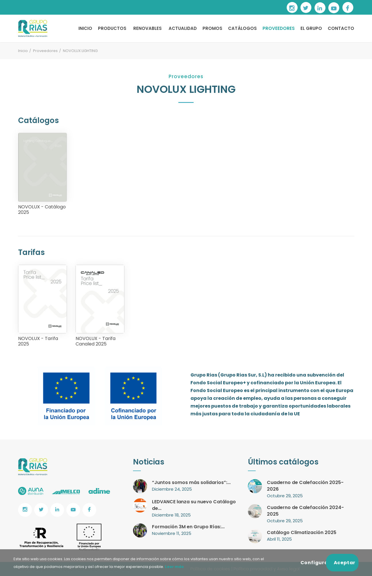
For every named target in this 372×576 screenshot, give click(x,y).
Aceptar (345, 562)
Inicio (23, 50)
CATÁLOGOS (242, 28)
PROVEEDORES (279, 28)
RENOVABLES (147, 28)
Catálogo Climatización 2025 (301, 532)
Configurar (313, 562)
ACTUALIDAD (183, 28)
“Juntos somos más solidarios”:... (191, 482)
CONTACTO (341, 28)
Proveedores (45, 50)
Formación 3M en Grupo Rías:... (188, 526)
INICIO (85, 28)
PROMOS (212, 28)
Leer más (174, 566)
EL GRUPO (311, 28)
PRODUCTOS (112, 28)
